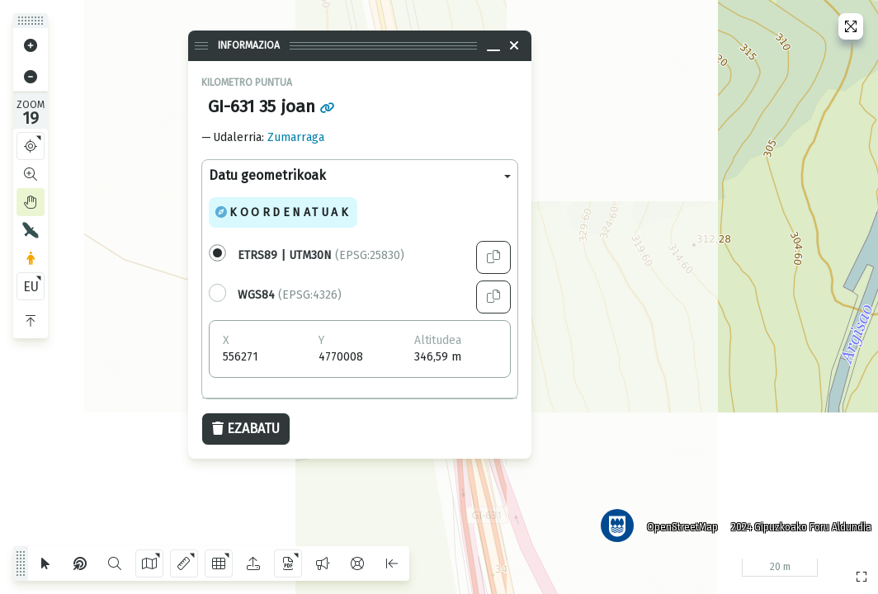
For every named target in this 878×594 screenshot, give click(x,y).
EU (31, 287)
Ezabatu (246, 428)
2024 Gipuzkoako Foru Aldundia (798, 524)
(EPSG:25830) (321, 255)
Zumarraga (295, 137)
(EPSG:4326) (290, 295)
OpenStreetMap (679, 524)
